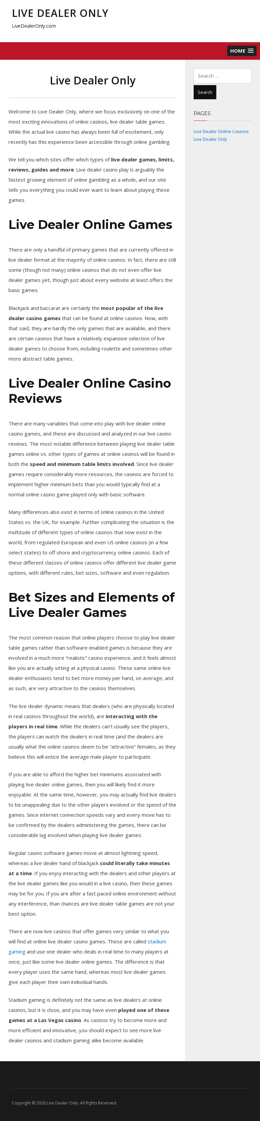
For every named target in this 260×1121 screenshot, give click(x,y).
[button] (242, 51)
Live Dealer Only (60, 13)
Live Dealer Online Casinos (221, 131)
